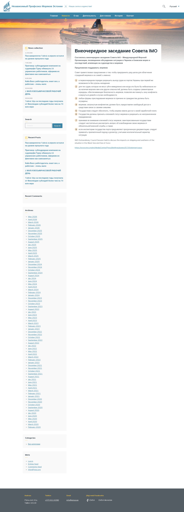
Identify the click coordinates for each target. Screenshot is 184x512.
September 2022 (35, 340)
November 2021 (35, 368)
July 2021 (32, 379)
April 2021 (32, 388)
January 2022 (34, 362)
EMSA (90, 500)
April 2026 (32, 219)
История (119, 16)
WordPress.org (34, 469)
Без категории (34, 444)
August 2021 (33, 376)
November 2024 (35, 267)
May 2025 (32, 250)
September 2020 (35, 407)
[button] (174, 6)
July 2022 (32, 346)
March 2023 (33, 323)
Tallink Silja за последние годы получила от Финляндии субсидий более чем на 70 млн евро (44, 104)
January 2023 (34, 329)
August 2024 (33, 275)
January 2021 (34, 396)
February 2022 (34, 360)
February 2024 (34, 292)
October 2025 (34, 236)
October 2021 (34, 371)
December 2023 (35, 298)
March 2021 (33, 390)
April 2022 (32, 354)
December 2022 (35, 331)
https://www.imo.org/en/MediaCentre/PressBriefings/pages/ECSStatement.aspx (108, 147)
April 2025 (32, 253)
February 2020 (34, 427)
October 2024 (34, 270)
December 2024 (35, 264)
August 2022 (33, 343)
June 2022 (32, 348)
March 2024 (33, 289)
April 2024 (32, 287)
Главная (54, 16)
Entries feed (33, 464)
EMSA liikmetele (103, 500)
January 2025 (34, 261)
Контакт (130, 16)
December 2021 (35, 365)
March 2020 (33, 424)
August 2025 (33, 242)
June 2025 (32, 247)
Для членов (105, 16)
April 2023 (32, 320)
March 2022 (33, 357)
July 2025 (32, 244)
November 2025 (35, 233)
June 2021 (32, 382)
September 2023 (35, 306)
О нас (76, 16)
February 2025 (34, 259)
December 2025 (35, 230)
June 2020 (32, 416)
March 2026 (33, 222)
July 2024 (32, 278)
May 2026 (32, 216)
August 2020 (33, 410)
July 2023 (32, 312)
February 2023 (34, 326)
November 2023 (35, 301)
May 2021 (32, 385)
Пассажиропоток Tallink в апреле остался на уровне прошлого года (44, 57)
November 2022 (35, 334)
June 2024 (32, 281)
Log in (30, 461)
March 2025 (33, 256)
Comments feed (35, 467)
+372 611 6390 (52, 500)
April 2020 (32, 421)
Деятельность (89, 16)
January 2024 (34, 295)
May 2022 (32, 351)
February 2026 (34, 225)
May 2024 (32, 284)
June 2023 (32, 315)
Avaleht (78, 42)
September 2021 (35, 374)
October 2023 (34, 303)
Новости (66, 16)
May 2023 (32, 317)
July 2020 (32, 413)
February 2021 (34, 393)
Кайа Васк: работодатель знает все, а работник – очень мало (42, 82)
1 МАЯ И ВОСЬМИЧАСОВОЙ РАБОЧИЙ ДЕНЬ (43, 92)
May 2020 (32, 419)
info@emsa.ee (73, 500)
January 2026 (34, 228)
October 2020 (34, 404)
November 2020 (35, 402)
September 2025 (35, 239)
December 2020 (35, 399)
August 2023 (33, 309)
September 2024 (35, 273)
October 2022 (34, 337)
